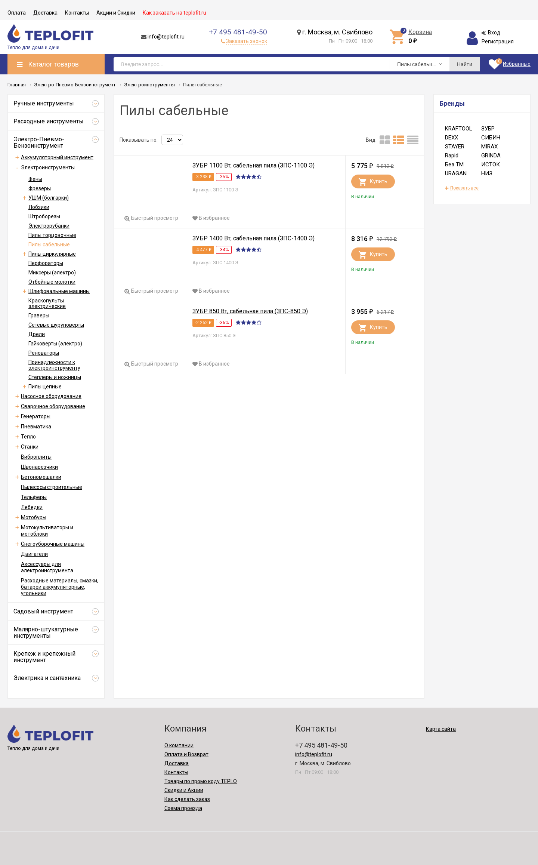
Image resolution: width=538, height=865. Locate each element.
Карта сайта (441, 729)
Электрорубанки (48, 226)
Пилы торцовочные (52, 235)
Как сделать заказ (187, 799)
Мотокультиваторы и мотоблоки (47, 530)
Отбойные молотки (51, 282)
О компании (179, 745)
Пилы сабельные (49, 244)
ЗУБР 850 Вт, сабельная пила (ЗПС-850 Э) (250, 311)
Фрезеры (39, 188)
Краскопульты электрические (47, 303)
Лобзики (38, 207)
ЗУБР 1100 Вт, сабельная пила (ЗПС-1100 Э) (253, 165)
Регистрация (498, 41)
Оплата (16, 13)
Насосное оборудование (51, 396)
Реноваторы (43, 353)
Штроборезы (44, 216)
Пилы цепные (45, 387)
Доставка (45, 13)
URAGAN (456, 173)
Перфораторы (45, 263)
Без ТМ (454, 164)
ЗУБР (488, 128)
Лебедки (32, 507)
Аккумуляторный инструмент (57, 157)
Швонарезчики (39, 467)
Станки (29, 447)
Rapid (451, 155)
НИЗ (486, 173)
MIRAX (489, 146)
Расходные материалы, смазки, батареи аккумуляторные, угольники (59, 587)
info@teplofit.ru (166, 37)
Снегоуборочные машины (52, 544)
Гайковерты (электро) (55, 344)
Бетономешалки (41, 477)
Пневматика (36, 427)
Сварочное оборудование (53, 406)
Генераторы (35, 416)
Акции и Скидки (115, 13)
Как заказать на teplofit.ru (174, 13)
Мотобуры (33, 517)
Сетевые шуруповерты (56, 325)
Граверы (38, 315)
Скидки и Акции (183, 790)
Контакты (77, 13)
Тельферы (34, 497)
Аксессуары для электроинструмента (47, 567)
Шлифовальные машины (59, 291)
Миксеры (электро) (52, 272)
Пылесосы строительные (51, 487)
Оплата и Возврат (186, 754)
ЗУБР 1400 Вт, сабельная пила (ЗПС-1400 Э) (253, 238)
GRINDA (491, 155)
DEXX (451, 137)
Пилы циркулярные (52, 254)
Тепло (28, 437)
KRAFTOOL (458, 128)
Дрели (36, 334)
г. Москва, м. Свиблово (337, 32)
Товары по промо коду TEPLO (200, 781)
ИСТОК (490, 164)
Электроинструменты (48, 167)
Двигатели (34, 554)
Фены (35, 179)
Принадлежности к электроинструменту (54, 365)
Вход (494, 33)
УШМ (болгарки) (48, 198)
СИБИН (490, 137)
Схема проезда (183, 808)
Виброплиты (36, 457)
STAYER (454, 146)
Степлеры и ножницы (54, 377)
